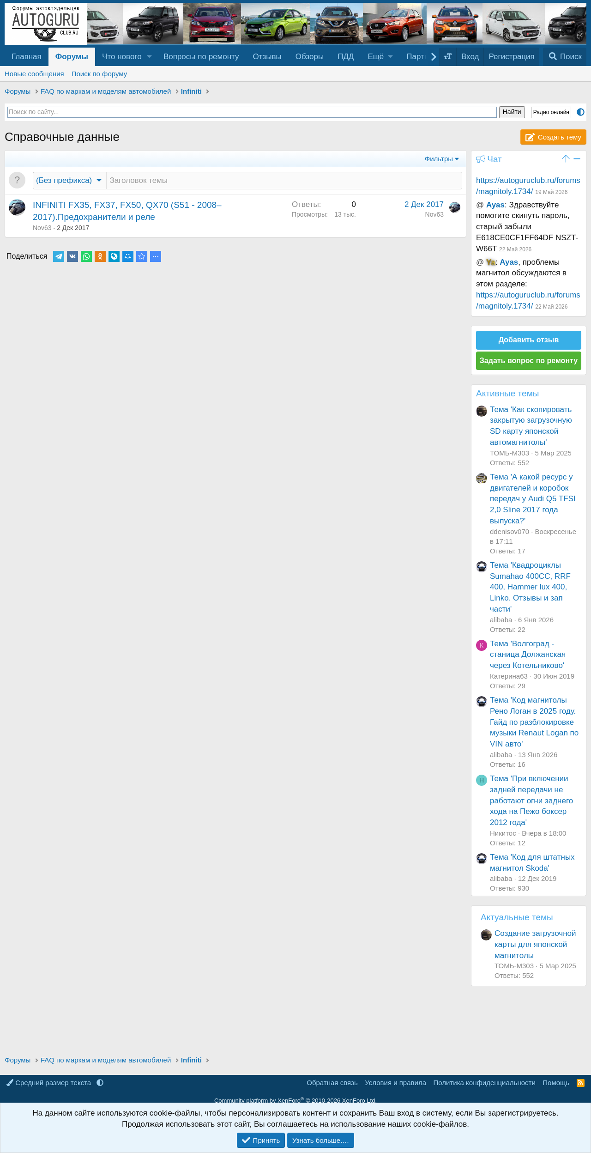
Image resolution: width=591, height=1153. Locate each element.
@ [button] (480, 204)
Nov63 (42, 227)
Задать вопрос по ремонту (529, 360)
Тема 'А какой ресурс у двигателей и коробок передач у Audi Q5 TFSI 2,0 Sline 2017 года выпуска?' (533, 499)
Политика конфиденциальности (485, 1082)
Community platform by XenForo (295, 1100)
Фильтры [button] (439, 159)
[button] (150, 57)
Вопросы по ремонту (201, 56)
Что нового (122, 56)
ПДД (346, 56)
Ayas (495, 204)
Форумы (71, 56)
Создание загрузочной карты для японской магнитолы (535, 944)
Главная (27, 56)
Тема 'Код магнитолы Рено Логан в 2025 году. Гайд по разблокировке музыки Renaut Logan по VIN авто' (534, 722)
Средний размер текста (49, 1082)
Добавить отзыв (529, 340)
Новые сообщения (34, 74)
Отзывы (267, 56)
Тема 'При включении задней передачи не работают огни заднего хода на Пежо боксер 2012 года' (531, 800)
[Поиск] (564, 57)
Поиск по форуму (99, 74)
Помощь (556, 1082)
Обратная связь (332, 1082)
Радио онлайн (551, 112)
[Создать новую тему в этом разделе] (284, 180)
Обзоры (310, 56)
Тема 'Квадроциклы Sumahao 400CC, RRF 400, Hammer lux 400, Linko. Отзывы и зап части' (530, 587)
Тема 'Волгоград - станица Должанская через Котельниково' (528, 654)
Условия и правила (395, 1082)
